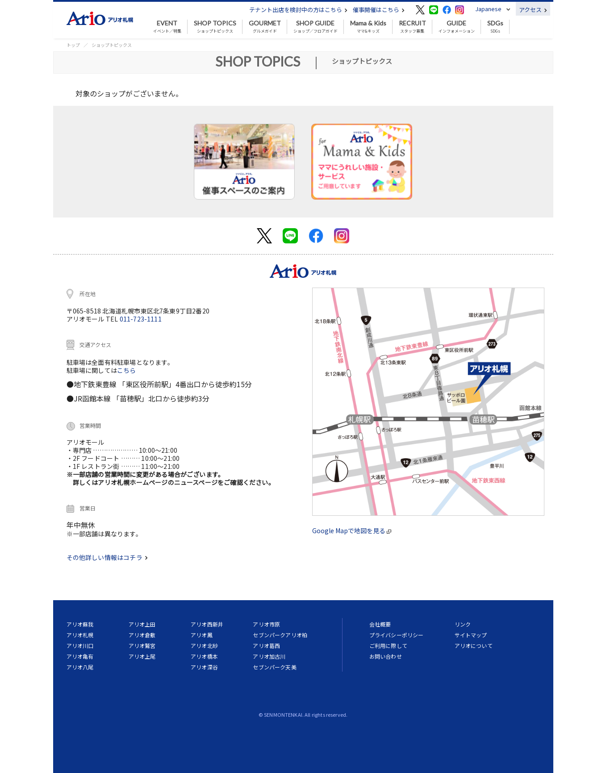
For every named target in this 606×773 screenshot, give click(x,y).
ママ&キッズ (368, 27)
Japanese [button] (488, 8)
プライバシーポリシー (396, 635)
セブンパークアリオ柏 (280, 635)
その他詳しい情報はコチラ (107, 557)
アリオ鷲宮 (142, 645)
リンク (463, 624)
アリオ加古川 (269, 656)
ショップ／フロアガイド (315, 27)
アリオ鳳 (202, 635)
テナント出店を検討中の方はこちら (298, 9)
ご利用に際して (388, 645)
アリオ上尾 (142, 656)
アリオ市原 (266, 624)
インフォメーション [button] (457, 27)
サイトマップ (471, 635)
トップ (73, 45)
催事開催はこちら (379, 9)
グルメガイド (265, 27)
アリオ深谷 (204, 667)
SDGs (495, 27)
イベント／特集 (167, 27)
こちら (126, 370)
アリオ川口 (80, 645)
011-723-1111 (141, 318)
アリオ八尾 (80, 667)
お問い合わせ (385, 656)
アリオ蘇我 (80, 624)
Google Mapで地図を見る (351, 530)
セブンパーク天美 (274, 667)
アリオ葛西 (266, 645)
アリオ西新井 (207, 624)
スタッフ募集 (412, 27)
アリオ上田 (142, 624)
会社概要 (380, 624)
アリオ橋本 (204, 656)
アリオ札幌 (80, 635)
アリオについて (474, 645)
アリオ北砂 (204, 645)
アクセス (533, 9)
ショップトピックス (215, 27)
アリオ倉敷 (142, 635)
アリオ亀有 (80, 656)
